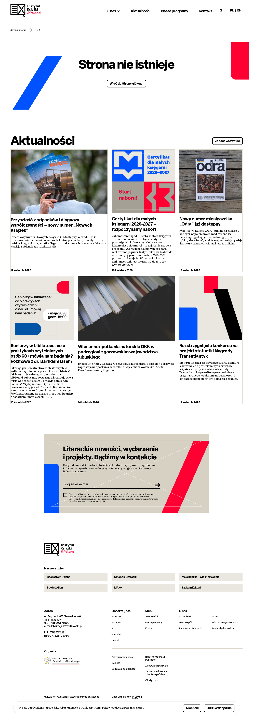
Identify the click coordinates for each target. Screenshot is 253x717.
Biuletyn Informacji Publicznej (156, 670)
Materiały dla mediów (225, 639)
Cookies (116, 674)
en (239, 10)
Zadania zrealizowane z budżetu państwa (158, 685)
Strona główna (19, 30)
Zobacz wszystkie (223, 140)
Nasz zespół (186, 633)
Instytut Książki (25, 10)
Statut (216, 627)
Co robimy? (186, 627)
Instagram (118, 633)
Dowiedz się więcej (134, 707)
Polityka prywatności (124, 668)
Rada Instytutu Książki (192, 639)
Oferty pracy (152, 692)
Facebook (117, 627)
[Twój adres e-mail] (107, 487)
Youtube (117, 645)
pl (232, 10)
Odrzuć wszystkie (215, 707)
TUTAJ (102, 504)
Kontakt (150, 639)
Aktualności (152, 627)
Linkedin (117, 651)
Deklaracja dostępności (126, 680)
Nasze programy (155, 633)
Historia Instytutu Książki (227, 633)
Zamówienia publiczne (158, 677)
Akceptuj (181, 707)
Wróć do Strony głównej (126, 83)
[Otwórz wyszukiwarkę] (221, 10)
